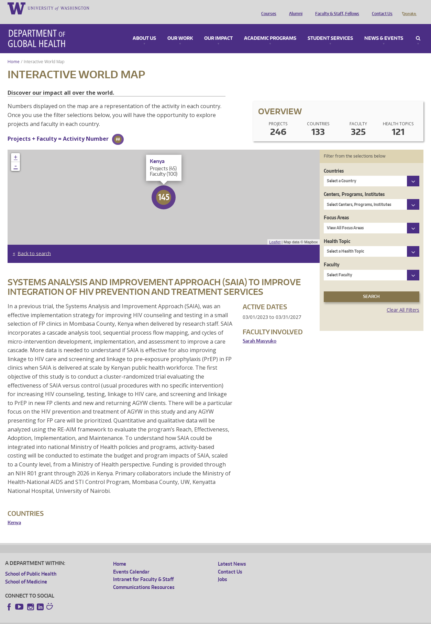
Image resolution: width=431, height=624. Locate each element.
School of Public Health (30, 564)
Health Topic (337, 231)
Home (14, 52)
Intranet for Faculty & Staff (143, 570)
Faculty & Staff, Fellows (335, 8)
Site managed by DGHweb (165, 618)
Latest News (232, 554)
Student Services (330, 28)
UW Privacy (96, 618)
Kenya (14, 513)
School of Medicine (26, 572)
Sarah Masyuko (259, 331)
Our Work (180, 28)
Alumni (294, 8)
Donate (409, 8)
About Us (144, 28)
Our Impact (218, 28)
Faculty (332, 255)
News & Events (383, 28)
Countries (334, 161)
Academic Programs (270, 28)
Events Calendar (131, 562)
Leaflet (274, 232)
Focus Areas (336, 208)
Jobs (222, 570)
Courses (267, 8)
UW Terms (124, 618)
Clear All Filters (403, 300)
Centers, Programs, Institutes (354, 184)
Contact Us (380, 8)
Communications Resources (144, 577)
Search (418, 28)
